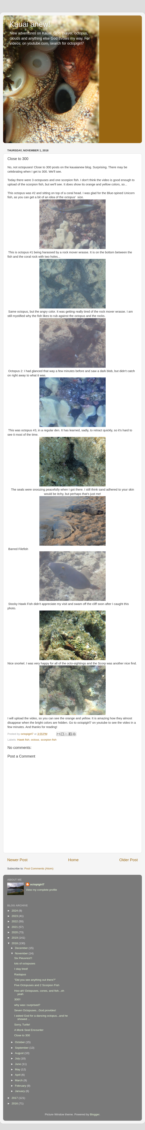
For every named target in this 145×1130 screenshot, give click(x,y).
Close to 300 (22, 1035)
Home (73, 860)
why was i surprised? (27, 1005)
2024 (15, 910)
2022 (15, 921)
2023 (15, 916)
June (18, 1064)
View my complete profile (41, 889)
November (22, 953)
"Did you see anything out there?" (35, 979)
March (19, 1080)
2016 (15, 1103)
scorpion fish (49, 739)
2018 (15, 943)
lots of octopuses (24, 963)
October (20, 1042)
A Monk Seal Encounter (29, 1030)
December (22, 948)
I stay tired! (21, 968)
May (18, 1069)
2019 (15, 937)
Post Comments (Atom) (38, 868)
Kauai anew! (29, 24)
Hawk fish (23, 739)
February (21, 1085)
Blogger (94, 1114)
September (22, 1047)
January (20, 1091)
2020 (15, 932)
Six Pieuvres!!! (23, 958)
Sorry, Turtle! (22, 1024)
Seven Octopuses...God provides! (35, 1010)
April (18, 1074)
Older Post (128, 860)
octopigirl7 (37, 884)
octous (35, 739)
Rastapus (20, 974)
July (18, 1058)
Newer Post (17, 860)
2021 (15, 926)
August (19, 1053)
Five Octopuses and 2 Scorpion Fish (36, 985)
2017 (15, 1097)
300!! (17, 999)
